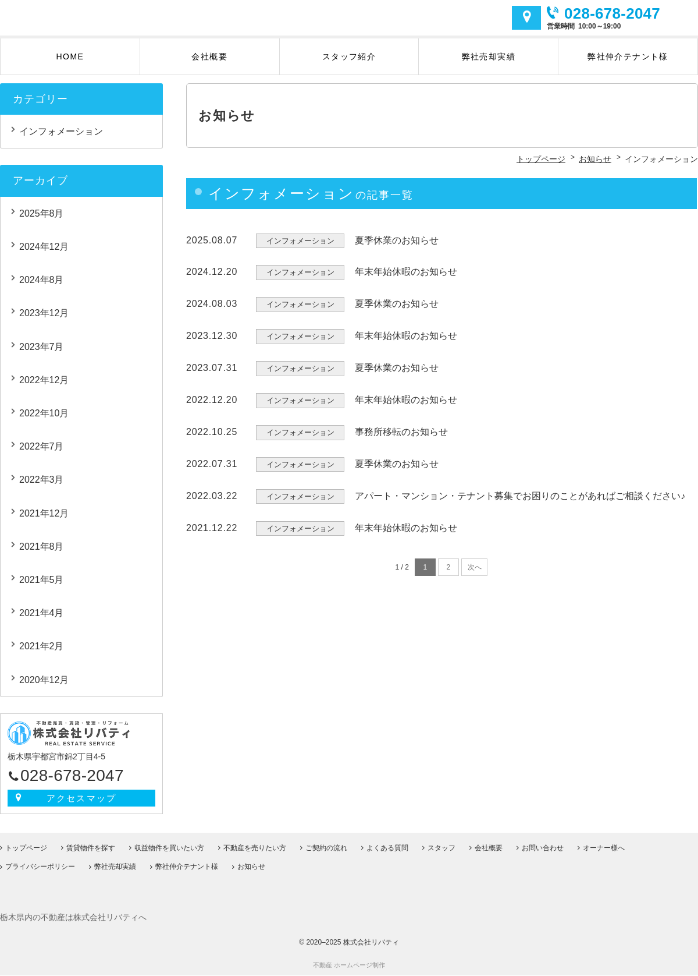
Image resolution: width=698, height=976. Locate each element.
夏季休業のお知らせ (397, 248)
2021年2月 (41, 654)
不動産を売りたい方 (254, 848)
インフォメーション (61, 139)
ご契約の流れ (326, 848)
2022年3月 (41, 488)
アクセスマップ (526, 22)
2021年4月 (41, 620)
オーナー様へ (604, 848)
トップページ (26, 848)
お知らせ (251, 868)
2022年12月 (44, 387)
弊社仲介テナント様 (627, 64)
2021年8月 (41, 554)
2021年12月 (44, 521)
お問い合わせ (543, 848)
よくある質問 (387, 848)
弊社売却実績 (488, 64)
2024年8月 (41, 287)
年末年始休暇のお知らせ (406, 280)
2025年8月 (41, 221)
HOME (70, 64)
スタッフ (441, 848)
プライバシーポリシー (40, 868)
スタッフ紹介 (349, 64)
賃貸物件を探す (90, 848)
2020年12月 (44, 687)
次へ (475, 575)
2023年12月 (44, 321)
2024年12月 (44, 254)
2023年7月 (41, 354)
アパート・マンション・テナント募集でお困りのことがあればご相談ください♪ (520, 503)
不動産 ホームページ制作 (349, 965)
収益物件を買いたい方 (169, 848)
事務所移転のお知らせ (401, 439)
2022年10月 (44, 421)
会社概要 (209, 64)
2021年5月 (41, 587)
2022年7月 (41, 454)
